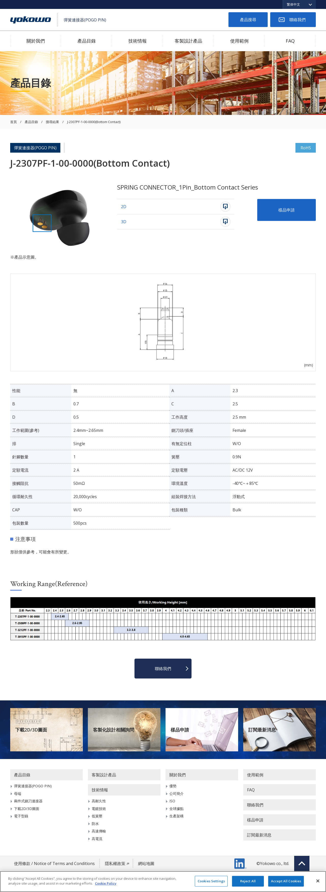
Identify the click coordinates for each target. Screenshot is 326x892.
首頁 (13, 122)
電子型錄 (21, 816)
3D (123, 221)
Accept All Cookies (286, 881)
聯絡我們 (297, 19)
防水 (95, 823)
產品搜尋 (248, 19)
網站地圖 (146, 863)
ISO (172, 800)
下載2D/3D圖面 (31, 730)
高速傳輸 (99, 831)
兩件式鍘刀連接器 (28, 800)
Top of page (301, 863)
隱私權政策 (115, 863)
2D (123, 206)
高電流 (97, 838)
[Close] (317, 880)
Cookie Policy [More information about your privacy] (105, 883)
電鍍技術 (99, 808)
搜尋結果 (52, 122)
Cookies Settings (211, 881)
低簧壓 (97, 816)
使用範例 (239, 41)
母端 (17, 793)
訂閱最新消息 (262, 730)
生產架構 (176, 816)
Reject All (248, 881)
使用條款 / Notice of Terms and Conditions (54, 863)
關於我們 (35, 41)
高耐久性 (99, 800)
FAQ (290, 41)
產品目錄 (86, 41)
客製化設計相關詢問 (113, 730)
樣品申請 (286, 210)
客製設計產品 (188, 41)
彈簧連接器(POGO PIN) (35, 148)
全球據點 (176, 808)
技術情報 (137, 41)
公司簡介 (176, 793)
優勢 (172, 785)
